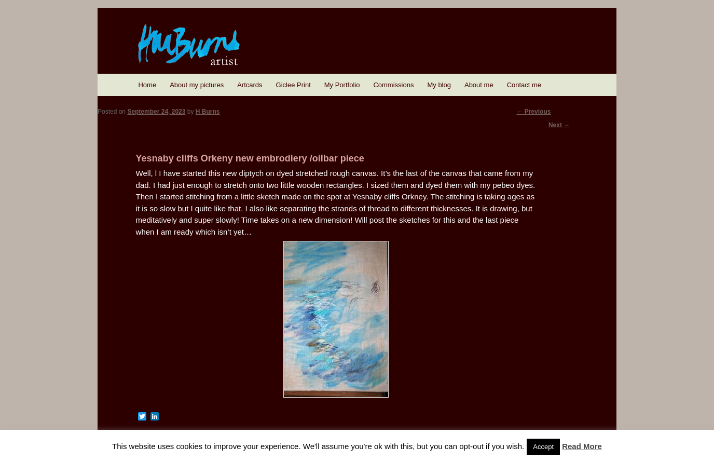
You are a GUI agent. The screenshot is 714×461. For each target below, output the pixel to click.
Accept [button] (543, 447)
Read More (582, 446)
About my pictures (197, 85)
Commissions (393, 85)
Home (147, 85)
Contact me (524, 85)
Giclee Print (293, 85)
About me (478, 85)
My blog (439, 85)
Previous (533, 111)
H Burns (208, 111)
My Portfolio (342, 85)
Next (559, 125)
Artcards (249, 85)
